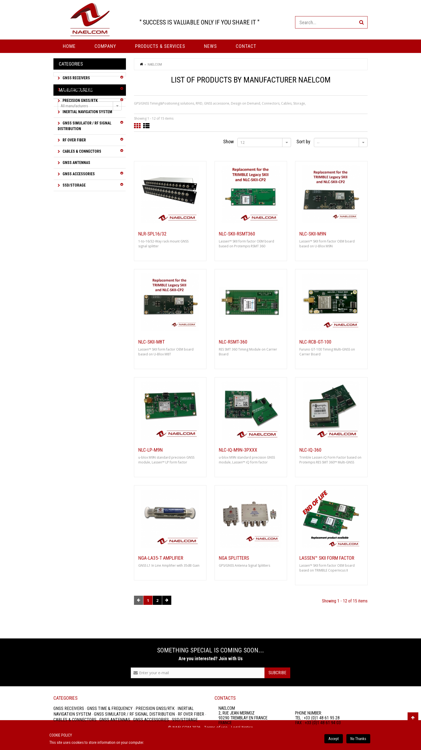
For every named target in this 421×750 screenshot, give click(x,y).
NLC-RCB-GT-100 (315, 342)
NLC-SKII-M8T (151, 342)
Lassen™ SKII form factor (326, 558)
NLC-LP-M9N (150, 450)
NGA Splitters (234, 558)
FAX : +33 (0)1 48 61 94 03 (318, 722)
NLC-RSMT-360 (233, 342)
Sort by (303, 141)
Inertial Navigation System (87, 112)
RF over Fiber (74, 140)
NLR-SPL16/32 (152, 233)
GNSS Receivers (76, 78)
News (210, 46)
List (146, 126)
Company (105, 46)
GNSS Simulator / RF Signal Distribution (84, 126)
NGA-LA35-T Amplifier (160, 558)
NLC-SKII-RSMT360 (237, 233)
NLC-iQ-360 (310, 450)
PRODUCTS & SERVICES (160, 46)
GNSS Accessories (78, 174)
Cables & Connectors (81, 151)
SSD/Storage (74, 185)
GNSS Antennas (76, 162)
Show (228, 141)
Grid (137, 126)
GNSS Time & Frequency (83, 89)
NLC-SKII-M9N (312, 233)
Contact (246, 46)
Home (69, 46)
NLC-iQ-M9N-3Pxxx (238, 450)
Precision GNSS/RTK (80, 100)
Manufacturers (76, 205)
